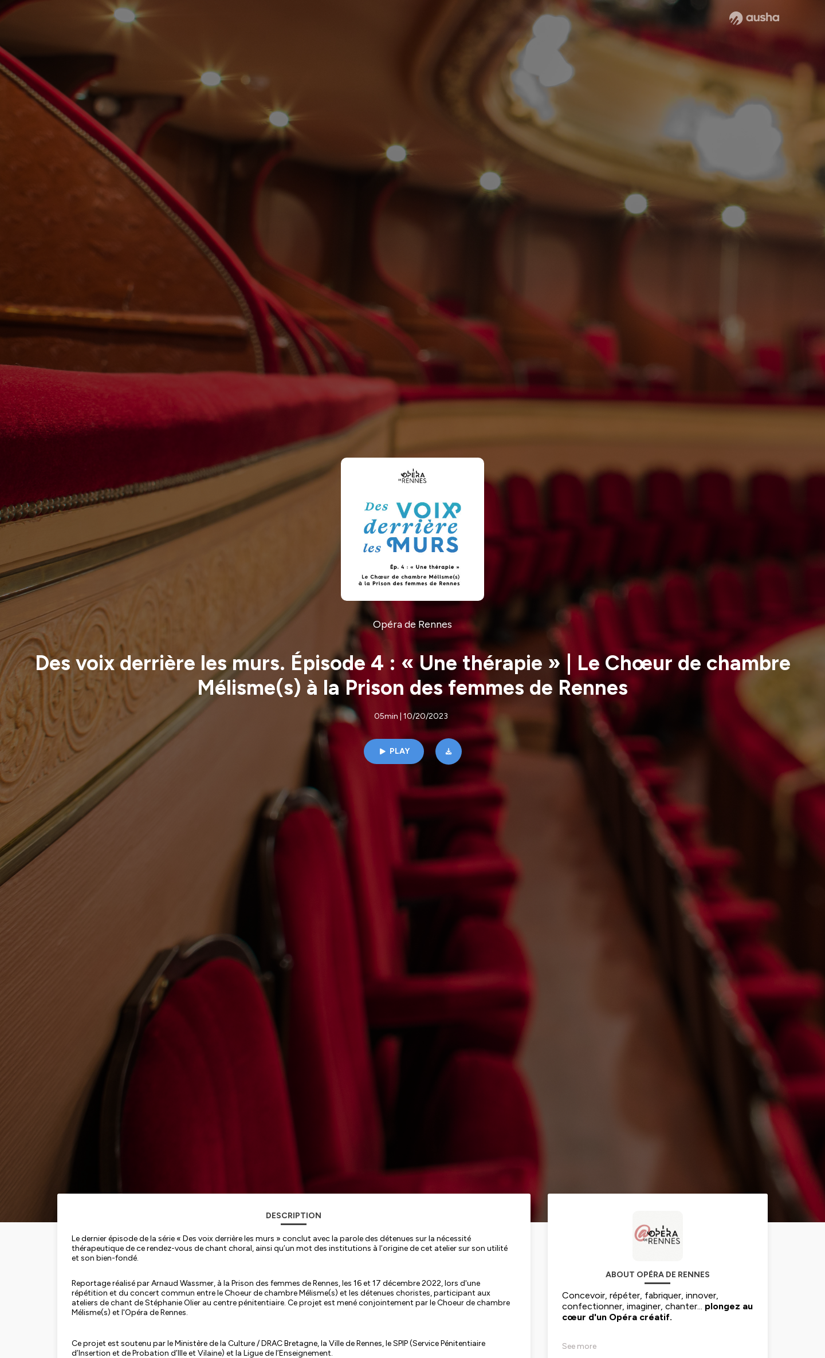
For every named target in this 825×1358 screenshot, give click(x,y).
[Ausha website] (754, 18)
